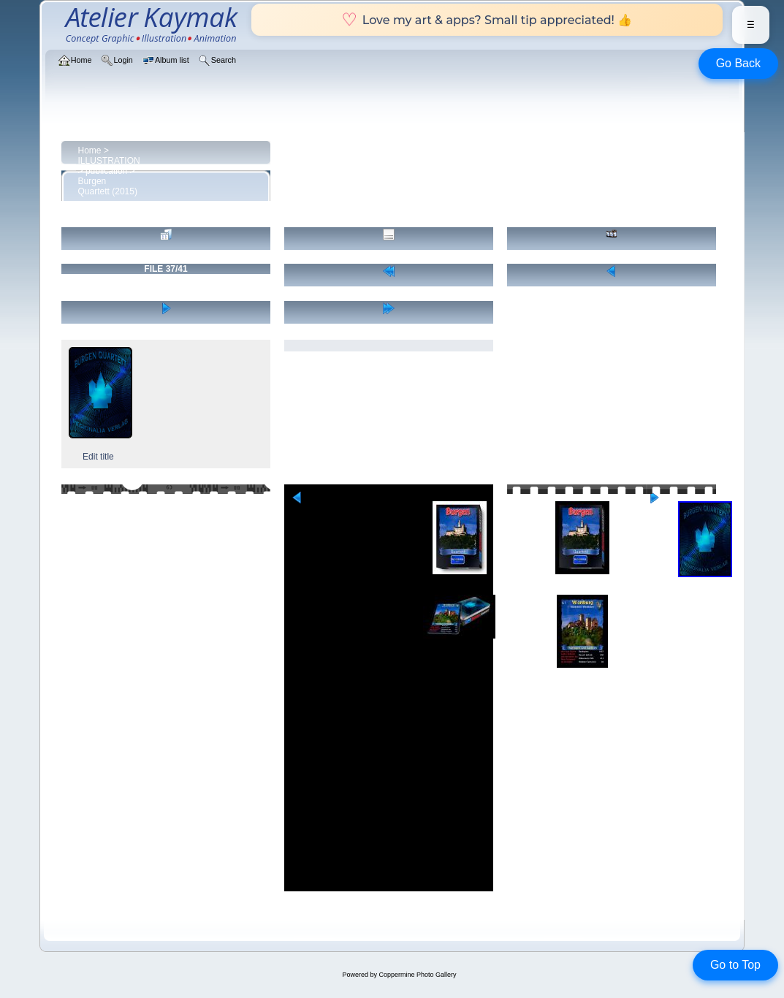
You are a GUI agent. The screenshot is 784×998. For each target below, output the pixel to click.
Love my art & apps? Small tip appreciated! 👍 (487, 19)
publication (106, 171)
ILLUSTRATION (109, 161)
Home (90, 150)
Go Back (738, 63)
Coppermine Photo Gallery (417, 974)
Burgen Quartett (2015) (107, 186)
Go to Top (735, 965)
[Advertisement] (388, 789)
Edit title (98, 457)
